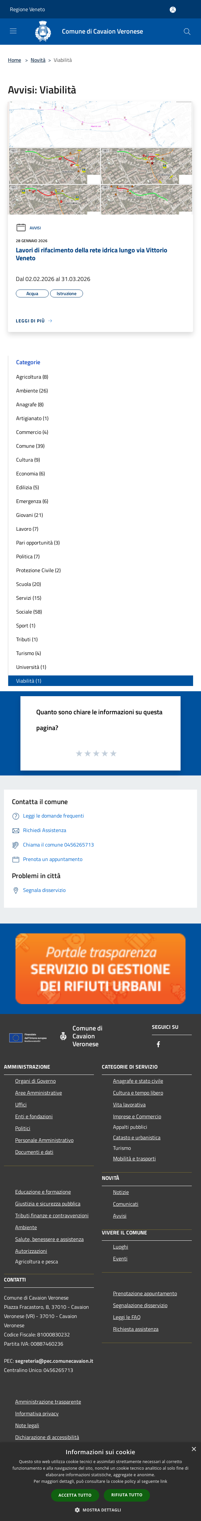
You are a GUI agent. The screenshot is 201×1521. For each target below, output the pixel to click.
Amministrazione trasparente (48, 1402)
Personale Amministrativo (44, 1140)
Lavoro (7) (27, 529)
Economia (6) (30, 473)
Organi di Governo (35, 1081)
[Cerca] (187, 32)
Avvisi (28, 228)
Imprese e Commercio (137, 1116)
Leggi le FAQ (127, 1317)
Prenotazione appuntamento (145, 1293)
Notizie (121, 1192)
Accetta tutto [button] (75, 1495)
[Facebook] (158, 1045)
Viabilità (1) (28, 681)
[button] (100, 1510)
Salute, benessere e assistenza (49, 1239)
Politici (22, 1128)
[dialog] (100, 1481)
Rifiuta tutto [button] (127, 1495)
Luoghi (120, 1247)
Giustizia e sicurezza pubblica (47, 1203)
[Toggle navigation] (13, 31)
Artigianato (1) (32, 418)
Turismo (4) (28, 653)
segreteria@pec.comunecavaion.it (54, 1361)
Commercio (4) (32, 432)
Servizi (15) (28, 598)
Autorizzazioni (31, 1251)
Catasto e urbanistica (136, 1137)
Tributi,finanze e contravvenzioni (52, 1215)
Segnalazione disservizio (140, 1305)
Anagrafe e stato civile (138, 1081)
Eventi (120, 1258)
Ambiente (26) (32, 390)
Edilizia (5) (27, 487)
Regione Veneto (27, 9)
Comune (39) (30, 446)
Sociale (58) (29, 612)
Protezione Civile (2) (38, 570)
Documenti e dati (34, 1152)
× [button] (193, 1449)
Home (14, 60)
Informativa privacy (37, 1413)
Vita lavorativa (129, 1104)
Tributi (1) (27, 639)
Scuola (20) (28, 584)
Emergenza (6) (32, 501)
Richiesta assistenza (135, 1329)
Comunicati (125, 1204)
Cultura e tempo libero (138, 1093)
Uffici (21, 1104)
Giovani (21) (29, 515)
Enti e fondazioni (34, 1116)
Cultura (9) (28, 460)
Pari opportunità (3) (38, 542)
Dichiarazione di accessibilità (47, 1437)
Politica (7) (28, 556)
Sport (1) (25, 625)
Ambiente (26, 1227)
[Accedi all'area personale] (173, 10)
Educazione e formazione (43, 1192)
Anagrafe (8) (29, 404)
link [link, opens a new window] (163, 1481)
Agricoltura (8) (32, 377)
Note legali (27, 1425)
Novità (38, 60)
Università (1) (31, 667)
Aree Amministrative (38, 1093)
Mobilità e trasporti (134, 1158)
